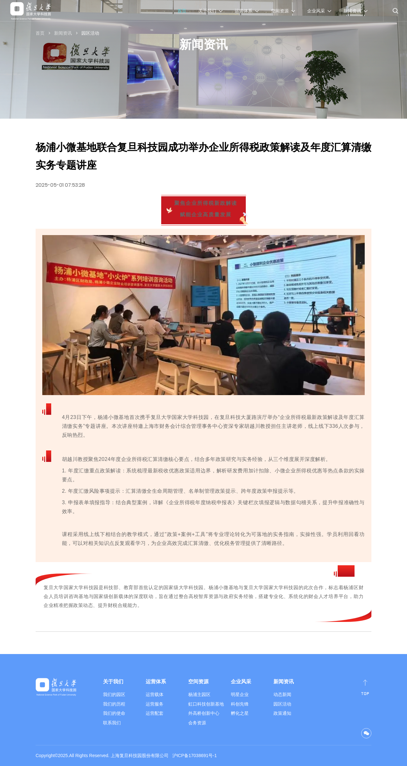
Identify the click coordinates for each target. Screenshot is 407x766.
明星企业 (240, 694)
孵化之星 (240, 713)
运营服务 (154, 704)
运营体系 (156, 681)
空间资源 (198, 681)
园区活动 (90, 33)
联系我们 (112, 722)
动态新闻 (282, 694)
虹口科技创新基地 (206, 704)
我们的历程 (114, 704)
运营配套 (154, 713)
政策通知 (282, 713)
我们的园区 (114, 694)
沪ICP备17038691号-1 (194, 755)
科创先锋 (240, 704)
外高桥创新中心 (203, 713)
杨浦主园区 (199, 694)
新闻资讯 (63, 33)
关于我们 (113, 681)
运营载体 (154, 694)
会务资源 (197, 722)
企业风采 (241, 681)
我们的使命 (114, 713)
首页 (181, 10)
